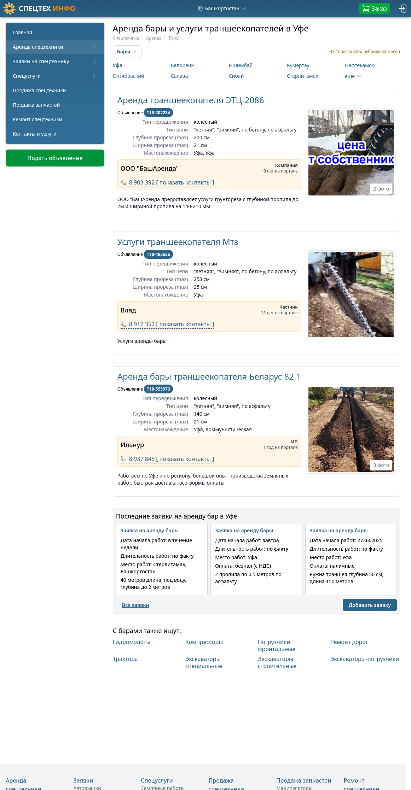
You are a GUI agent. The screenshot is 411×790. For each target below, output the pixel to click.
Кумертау (298, 65)
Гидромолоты (132, 642)
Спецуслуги (55, 75)
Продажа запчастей (36, 104)
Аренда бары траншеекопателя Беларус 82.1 (209, 376)
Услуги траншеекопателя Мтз (177, 241)
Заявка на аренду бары (150, 530)
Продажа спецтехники (39, 90)
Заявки (83, 780)
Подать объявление (54, 158)
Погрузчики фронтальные (276, 645)
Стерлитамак (302, 75)
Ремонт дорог (349, 642)
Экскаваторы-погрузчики (364, 659)
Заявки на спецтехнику (55, 61)
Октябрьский (128, 75)
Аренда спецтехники (55, 46)
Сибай (236, 75)
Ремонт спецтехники (37, 119)
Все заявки (135, 605)
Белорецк (182, 65)
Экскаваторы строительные (277, 662)
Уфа (117, 65)
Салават (180, 75)
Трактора (125, 659)
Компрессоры (204, 642)
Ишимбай (241, 65)
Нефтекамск (359, 65)
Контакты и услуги (35, 133)
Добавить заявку (370, 605)
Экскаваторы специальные (203, 662)
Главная (22, 32)
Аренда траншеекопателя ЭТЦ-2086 (190, 100)
